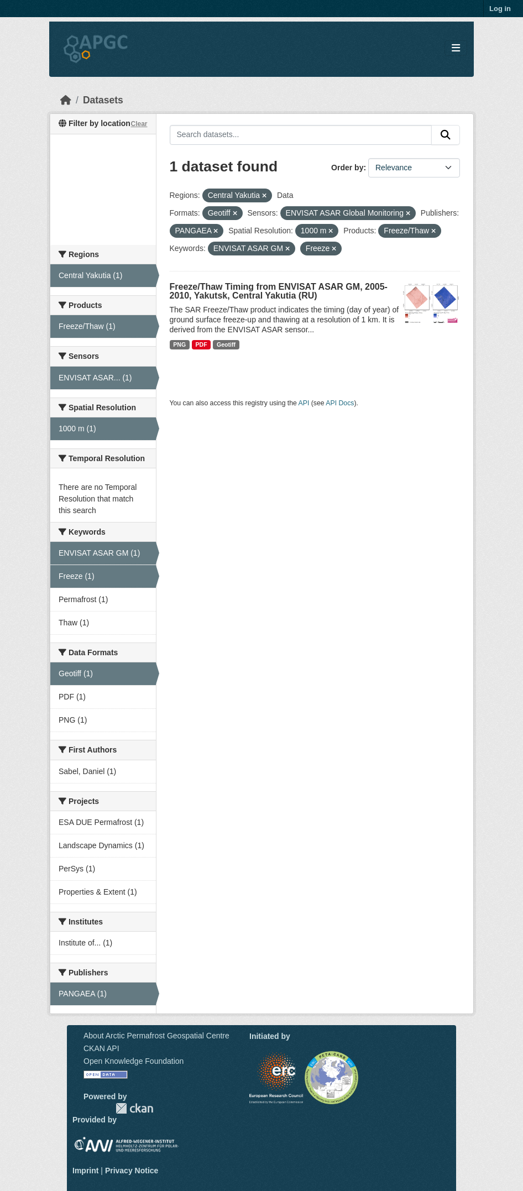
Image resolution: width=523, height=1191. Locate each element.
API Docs (340, 403)
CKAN (134, 1108)
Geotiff (226, 344)
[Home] (65, 100)
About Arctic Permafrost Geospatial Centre (156, 1035)
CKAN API (101, 1048)
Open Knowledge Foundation (133, 1061)
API (304, 403)
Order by (347, 167)
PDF (201, 344)
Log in (500, 8)
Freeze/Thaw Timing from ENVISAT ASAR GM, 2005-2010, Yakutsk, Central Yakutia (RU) (279, 291)
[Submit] (445, 135)
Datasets (103, 100)
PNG (179, 344)
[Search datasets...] (301, 135)
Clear (138, 124)
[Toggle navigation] (455, 48)
